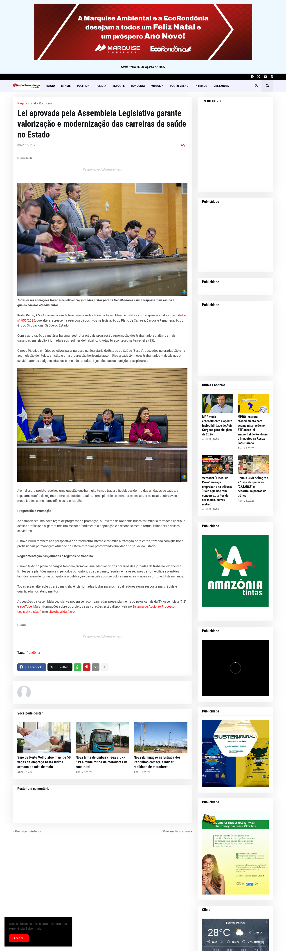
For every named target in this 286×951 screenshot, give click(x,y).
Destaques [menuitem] (221, 86)
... (36, 687)
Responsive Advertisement (102, 169)
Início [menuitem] (50, 86)
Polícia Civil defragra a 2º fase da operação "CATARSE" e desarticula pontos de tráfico (253, 487)
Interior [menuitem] (201, 86)
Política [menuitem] (83, 86)
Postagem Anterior (28, 831)
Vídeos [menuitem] (156, 86)
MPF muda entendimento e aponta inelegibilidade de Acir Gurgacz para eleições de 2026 (217, 425)
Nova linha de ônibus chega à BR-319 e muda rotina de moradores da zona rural (102, 762)
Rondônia (45, 103)
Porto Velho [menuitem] (179, 86)
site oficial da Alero (62, 611)
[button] (256, 86)
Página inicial (26, 103)
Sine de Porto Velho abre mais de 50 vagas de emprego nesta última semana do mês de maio (44, 762)
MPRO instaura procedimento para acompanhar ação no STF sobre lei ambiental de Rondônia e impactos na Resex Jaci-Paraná (253, 430)
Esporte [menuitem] (119, 86)
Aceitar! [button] (19, 938)
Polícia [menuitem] (101, 86)
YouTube (26, 606)
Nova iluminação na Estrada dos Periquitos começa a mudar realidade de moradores (157, 762)
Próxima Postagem (176, 831)
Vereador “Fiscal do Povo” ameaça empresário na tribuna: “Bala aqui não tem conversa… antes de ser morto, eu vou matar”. (217, 491)
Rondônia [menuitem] (138, 86)
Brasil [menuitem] (66, 86)
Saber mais (33, 928)
